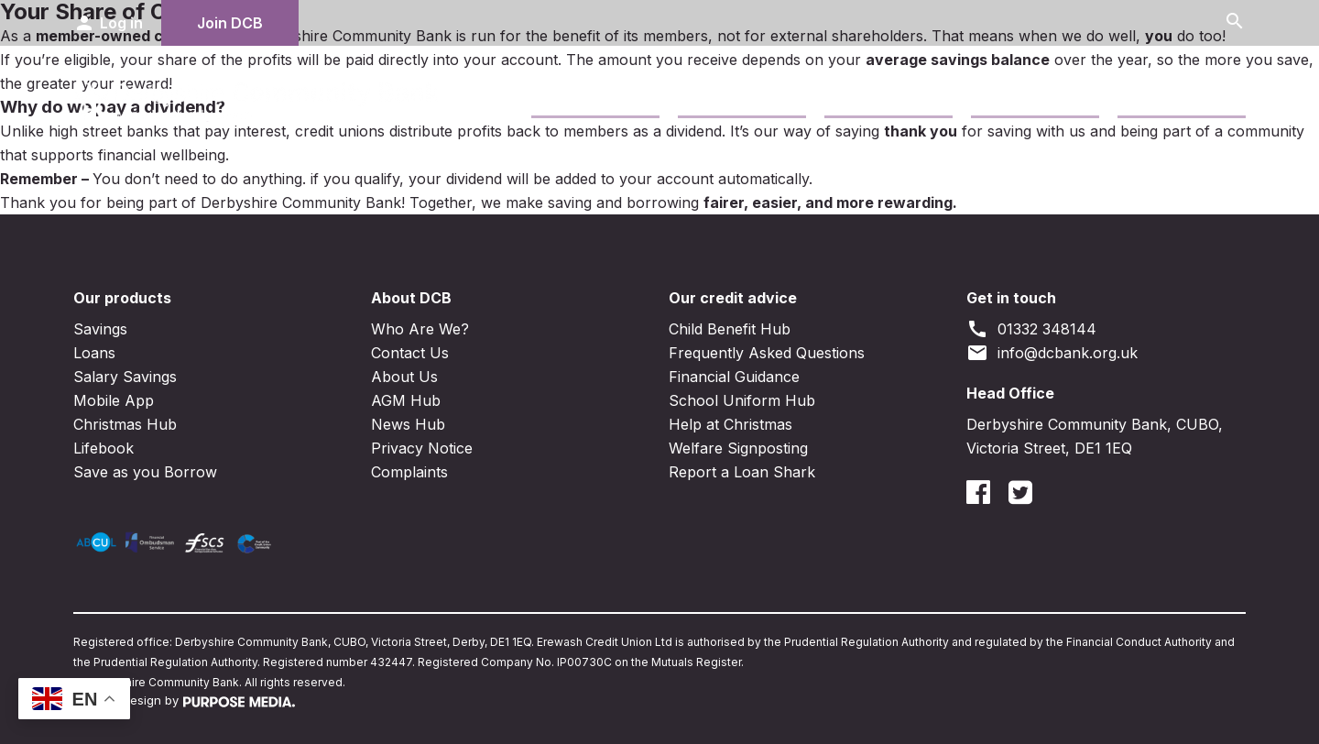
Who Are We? (420, 329)
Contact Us (1016, 95)
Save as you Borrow (145, 472)
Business (861, 95)
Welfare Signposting (738, 448)
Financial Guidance (734, 376)
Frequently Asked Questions (767, 353)
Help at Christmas (730, 424)
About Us (404, 376)
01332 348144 (1031, 329)
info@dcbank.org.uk (1052, 353)
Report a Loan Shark (742, 472)
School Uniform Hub (742, 400)
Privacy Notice (422, 448)
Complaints (409, 472)
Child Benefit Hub (729, 329)
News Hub (408, 424)
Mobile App (113, 400)
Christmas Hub (125, 424)
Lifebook (103, 448)
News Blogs (1165, 95)
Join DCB (230, 23)
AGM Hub (406, 400)
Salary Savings (125, 376)
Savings (564, 95)
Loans (702, 95)
